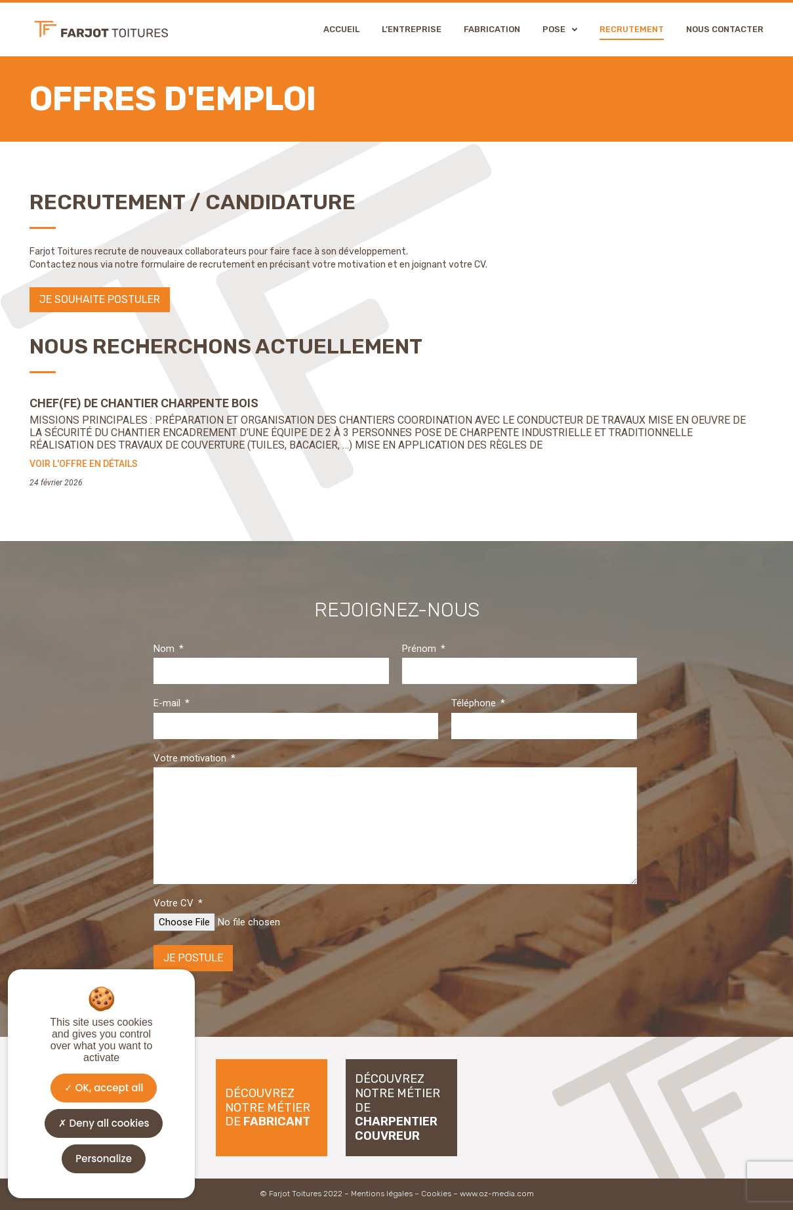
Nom (165, 649)
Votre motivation (191, 758)
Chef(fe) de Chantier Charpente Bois (144, 403)
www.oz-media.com (497, 1193)
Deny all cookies (104, 1123)
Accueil (341, 29)
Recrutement (632, 29)
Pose (559, 29)
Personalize (103, 1158)
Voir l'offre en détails (84, 463)
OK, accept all (104, 1088)
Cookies (436, 1193)
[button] (100, 299)
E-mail (168, 703)
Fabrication (492, 29)
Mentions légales (382, 1193)
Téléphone (474, 703)
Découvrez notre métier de (267, 1107)
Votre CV (174, 903)
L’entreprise (411, 29)
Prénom (420, 649)
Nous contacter (724, 29)
